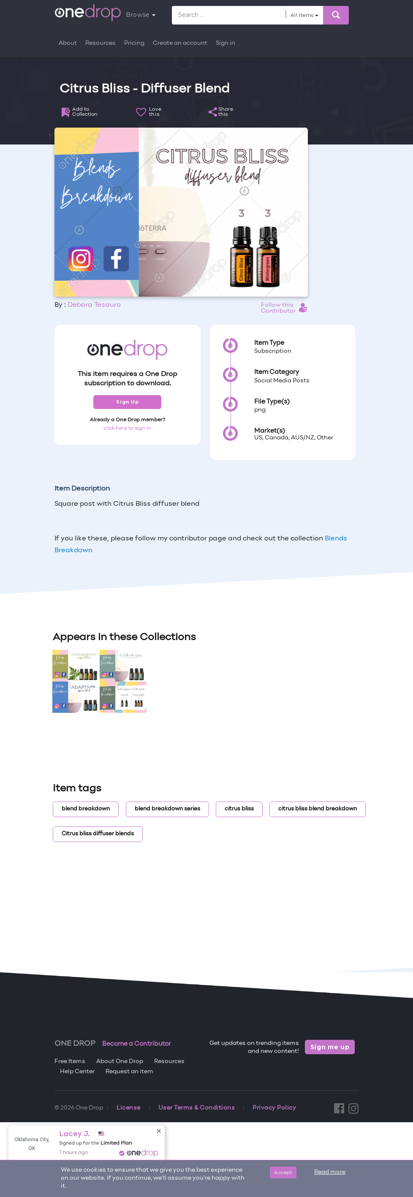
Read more (329, 1172)
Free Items (69, 1061)
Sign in (225, 43)
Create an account (180, 43)
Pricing (134, 43)
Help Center (77, 1071)
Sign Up (127, 402)
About (68, 43)
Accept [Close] (283, 1172)
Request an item (129, 1071)
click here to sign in (127, 428)
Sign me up (330, 1047)
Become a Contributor (136, 1044)
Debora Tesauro (94, 305)
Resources (100, 43)
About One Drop (119, 1061)
